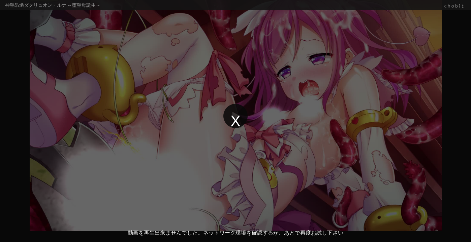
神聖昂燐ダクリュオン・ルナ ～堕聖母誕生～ (52, 5)
